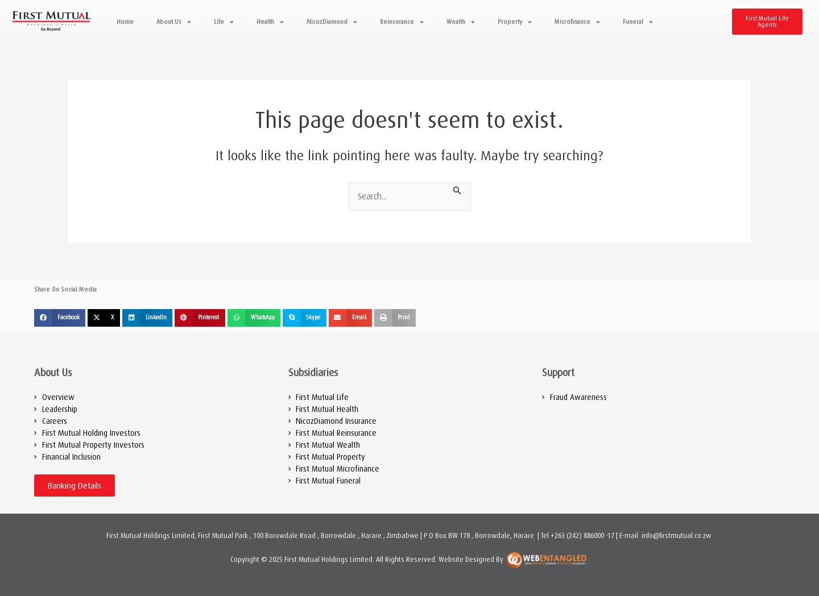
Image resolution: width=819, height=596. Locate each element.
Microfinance (577, 22)
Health (270, 22)
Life (224, 22)
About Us (173, 22)
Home (125, 21)
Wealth (460, 22)
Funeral (638, 22)
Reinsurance (402, 22)
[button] (59, 318)
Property (515, 22)
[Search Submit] (457, 189)
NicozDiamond (332, 22)
